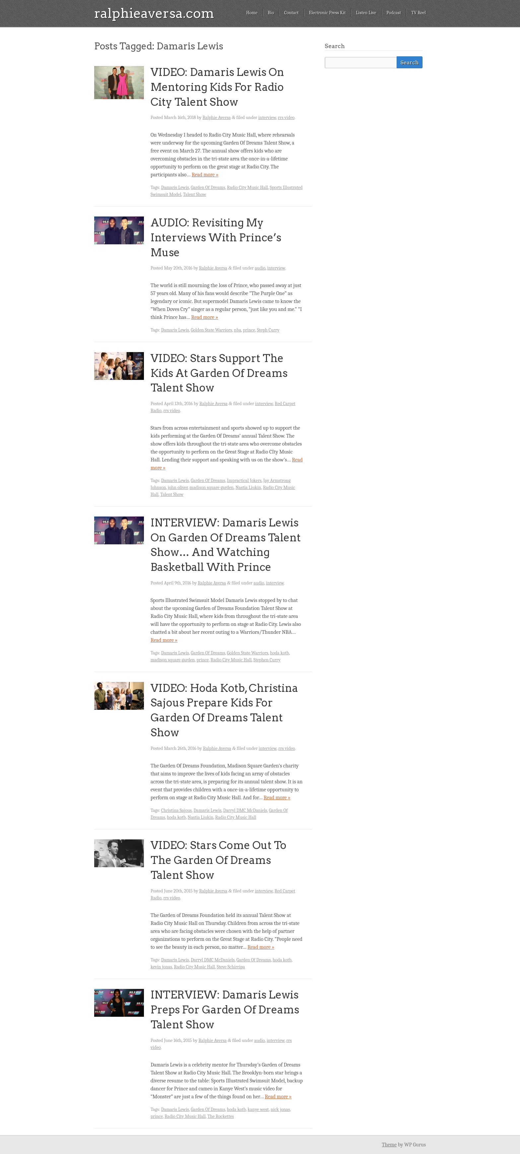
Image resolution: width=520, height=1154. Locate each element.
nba (237, 330)
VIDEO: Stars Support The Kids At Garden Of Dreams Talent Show (219, 373)
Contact (291, 13)
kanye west (258, 1109)
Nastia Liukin (248, 487)
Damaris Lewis (175, 187)
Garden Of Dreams (208, 187)
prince (249, 330)
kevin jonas (161, 967)
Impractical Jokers (244, 480)
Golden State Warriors (211, 330)
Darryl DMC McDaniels (245, 810)
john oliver (178, 487)
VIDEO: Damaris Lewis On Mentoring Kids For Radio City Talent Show (217, 87)
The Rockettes (221, 1116)
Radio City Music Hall (247, 187)
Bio (271, 13)
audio (260, 268)
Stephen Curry (267, 660)
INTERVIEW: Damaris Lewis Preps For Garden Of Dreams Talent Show (225, 1009)
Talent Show (194, 194)
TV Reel (418, 13)
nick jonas (280, 1109)
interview (267, 117)
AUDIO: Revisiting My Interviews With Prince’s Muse (216, 237)
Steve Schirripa (231, 967)
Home (251, 13)
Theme (389, 1145)
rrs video (286, 117)
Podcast (394, 13)
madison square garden (211, 487)
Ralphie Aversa (217, 117)
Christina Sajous (176, 810)
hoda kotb (279, 653)
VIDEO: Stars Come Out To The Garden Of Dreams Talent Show (219, 860)
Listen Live (366, 13)
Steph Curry (268, 330)
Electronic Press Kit (327, 13)
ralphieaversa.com (154, 13)
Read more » (205, 175)
